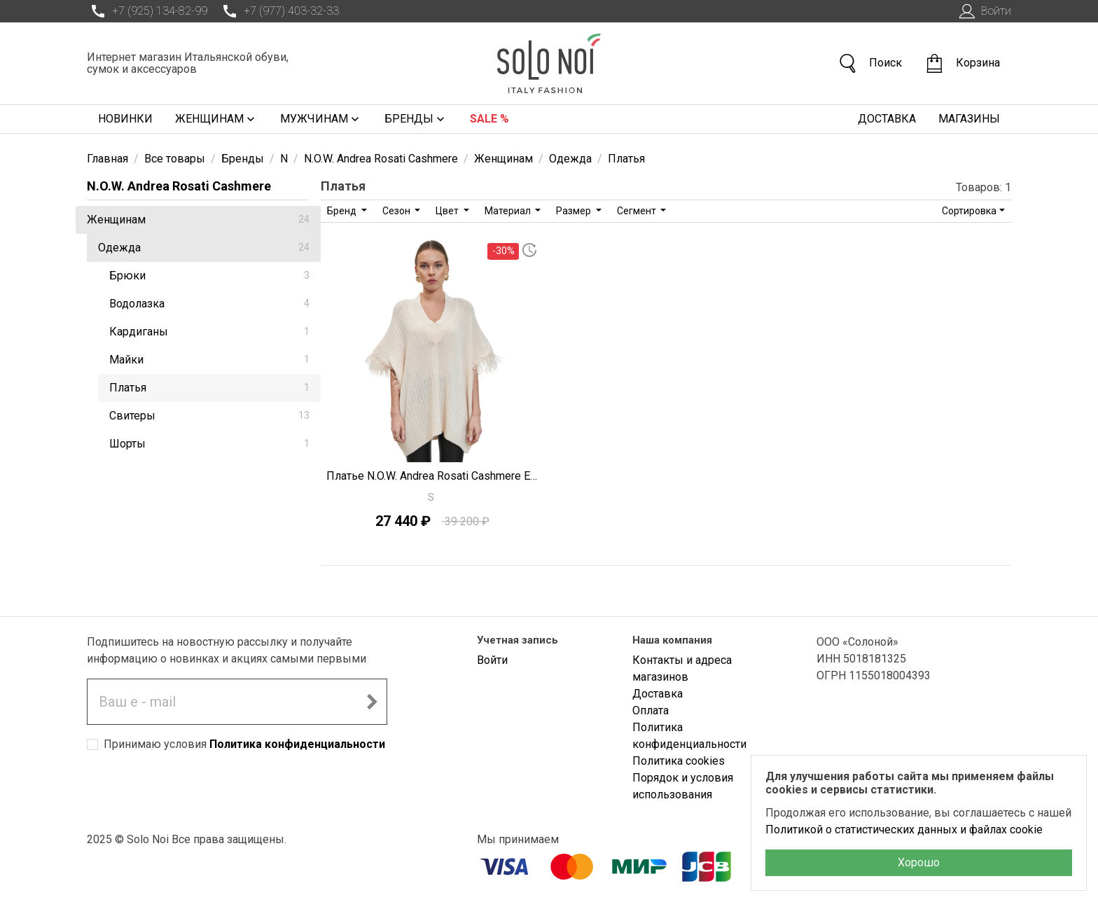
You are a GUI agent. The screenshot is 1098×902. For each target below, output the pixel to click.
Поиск (870, 63)
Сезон (397, 210)
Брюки (209, 275)
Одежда (204, 247)
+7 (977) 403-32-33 (278, 11)
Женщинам (216, 119)
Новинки (125, 118)
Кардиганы (209, 331)
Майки (209, 359)
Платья (209, 387)
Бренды (415, 119)
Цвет (448, 210)
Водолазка (209, 303)
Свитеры (209, 415)
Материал (509, 210)
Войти (983, 11)
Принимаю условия (244, 744)
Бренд (343, 210)
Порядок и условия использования (682, 786)
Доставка (887, 118)
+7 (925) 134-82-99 (147, 11)
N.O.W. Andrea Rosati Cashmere (179, 186)
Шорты (209, 443)
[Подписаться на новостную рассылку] (372, 702)
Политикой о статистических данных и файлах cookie (904, 829)
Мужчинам (321, 119)
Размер (574, 210)
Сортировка (969, 210)
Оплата (650, 710)
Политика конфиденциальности (297, 744)
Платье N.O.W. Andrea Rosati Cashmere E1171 (432, 476)
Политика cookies (678, 761)
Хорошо (919, 862)
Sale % (489, 118)
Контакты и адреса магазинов (682, 668)
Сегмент (637, 210)
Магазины (969, 118)
